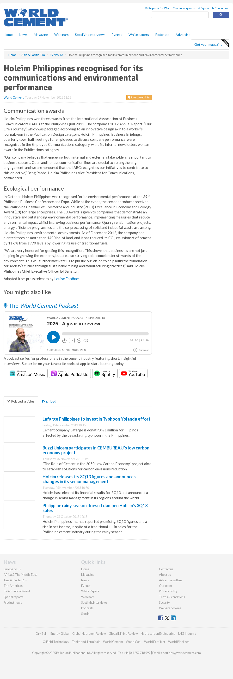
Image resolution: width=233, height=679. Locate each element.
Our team (165, 586)
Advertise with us (170, 580)
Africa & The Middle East (20, 575)
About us (165, 575)
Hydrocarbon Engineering (158, 633)
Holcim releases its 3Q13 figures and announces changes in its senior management (89, 479)
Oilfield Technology (56, 642)
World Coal (133, 642)
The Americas (13, 586)
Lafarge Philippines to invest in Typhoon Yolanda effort (96, 419)
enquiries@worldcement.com (181, 653)
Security (164, 602)
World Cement (14, 97)
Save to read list (139, 97)
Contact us (220, 8)
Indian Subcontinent (17, 591)
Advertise (183, 34)
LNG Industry (187, 633)
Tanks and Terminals (86, 642)
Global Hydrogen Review (89, 633)
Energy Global (59, 633)
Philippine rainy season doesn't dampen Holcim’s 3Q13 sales (95, 508)
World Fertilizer (154, 642)
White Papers (90, 591)
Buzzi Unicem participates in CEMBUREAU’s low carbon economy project (96, 450)
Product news (13, 602)
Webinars (61, 34)
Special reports (13, 597)
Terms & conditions (172, 597)
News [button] (23, 34)
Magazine (41, 34)
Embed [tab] (49, 401)
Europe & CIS (12, 569)
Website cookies (170, 608)
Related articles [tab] (21, 401)
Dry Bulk (42, 633)
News (85, 580)
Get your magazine (211, 44)
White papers (139, 34)
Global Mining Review (123, 633)
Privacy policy (168, 591)
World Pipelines (178, 642)
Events (117, 34)
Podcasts (162, 34)
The (41, 305)
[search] (180, 15)
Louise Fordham (67, 278)
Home (8, 34)
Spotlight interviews (90, 34)
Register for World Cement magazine (170, 8)
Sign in (203, 8)
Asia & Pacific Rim (15, 580)
